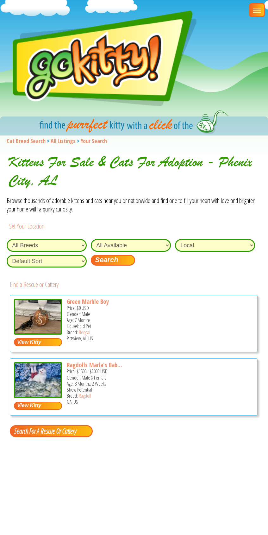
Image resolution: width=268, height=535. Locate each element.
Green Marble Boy (88, 302)
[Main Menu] (257, 10)
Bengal (84, 332)
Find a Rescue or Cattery (34, 284)
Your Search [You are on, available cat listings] (94, 141)
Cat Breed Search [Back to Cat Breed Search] (26, 141)
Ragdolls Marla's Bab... (94, 365)
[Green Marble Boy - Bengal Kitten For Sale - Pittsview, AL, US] (38, 332)
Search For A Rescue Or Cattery (45, 431)
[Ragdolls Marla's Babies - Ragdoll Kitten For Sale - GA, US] (38, 396)
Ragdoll (85, 395)
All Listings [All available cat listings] (63, 141)
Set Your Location (26, 226)
